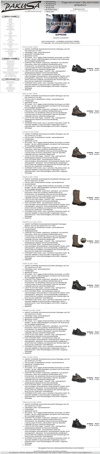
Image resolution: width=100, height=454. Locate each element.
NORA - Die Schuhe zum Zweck (10, 44)
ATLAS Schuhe (10, 23)
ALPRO (10, 22)
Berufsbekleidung (10, 61)
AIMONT (10, 20)
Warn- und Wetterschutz (10, 75)
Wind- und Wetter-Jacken (11, 76)
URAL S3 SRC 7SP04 (30, 357)
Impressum (10, 91)
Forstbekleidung (10, 64)
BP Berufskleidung (10, 29)
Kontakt (10, 85)
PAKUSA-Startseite (10, 82)
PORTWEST (10, 50)
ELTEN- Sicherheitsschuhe (10, 35)
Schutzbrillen (10, 69)
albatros (10, 21)
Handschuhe (11, 67)
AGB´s (10, 86)
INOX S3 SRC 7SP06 (30, 94)
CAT (10, 31)
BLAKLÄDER (10, 28)
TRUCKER (10, 56)
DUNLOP (10, 33)
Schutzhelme (10, 70)
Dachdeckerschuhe (10, 63)
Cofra (10, 32)
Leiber (10, 41)
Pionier (10, 46)
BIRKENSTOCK (10, 26)
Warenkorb (73, 10)
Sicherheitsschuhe (10, 74)
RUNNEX (10, 52)
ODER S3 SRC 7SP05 (30, 177)
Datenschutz (10, 90)
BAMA (10, 25)
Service (10, 84)
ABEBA (10, 19)
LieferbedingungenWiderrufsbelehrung (10, 88)
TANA (10, 55)
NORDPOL (10, 45)
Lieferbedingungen (83, 10)
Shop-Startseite (10, 81)
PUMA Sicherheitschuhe (10, 51)
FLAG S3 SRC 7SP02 (30, 47)
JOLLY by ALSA (10, 40)
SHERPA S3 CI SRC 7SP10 (32, 222)
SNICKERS (10, 53)
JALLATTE (10, 39)
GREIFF (10, 37)
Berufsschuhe (10, 62)
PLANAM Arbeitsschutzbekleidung (10, 49)
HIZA (10, 38)
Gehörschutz (10, 65)
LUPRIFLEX (10, 43)
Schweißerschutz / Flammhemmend (10, 71)
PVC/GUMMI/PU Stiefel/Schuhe (10, 68)
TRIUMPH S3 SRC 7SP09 (31, 310)
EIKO (10, 34)
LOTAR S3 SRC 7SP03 (31, 132)
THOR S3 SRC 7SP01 (30, 263)
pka (10, 47)
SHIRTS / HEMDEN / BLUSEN (10, 73)
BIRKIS (10, 27)
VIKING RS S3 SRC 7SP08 (32, 402)
